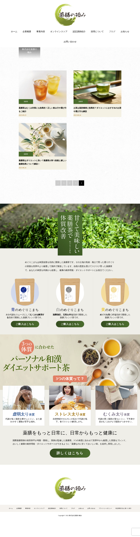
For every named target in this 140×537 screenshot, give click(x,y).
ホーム (14, 31)
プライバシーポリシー (105, 508)
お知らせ (125, 31)
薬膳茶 (26, 101)
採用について (97, 31)
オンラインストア (58, 31)
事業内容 (40, 31)
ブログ (112, 31)
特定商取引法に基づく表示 (123, 508)
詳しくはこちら (70, 453)
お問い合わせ (70, 41)
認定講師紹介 (79, 31)
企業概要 (27, 31)
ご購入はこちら (25, 324)
